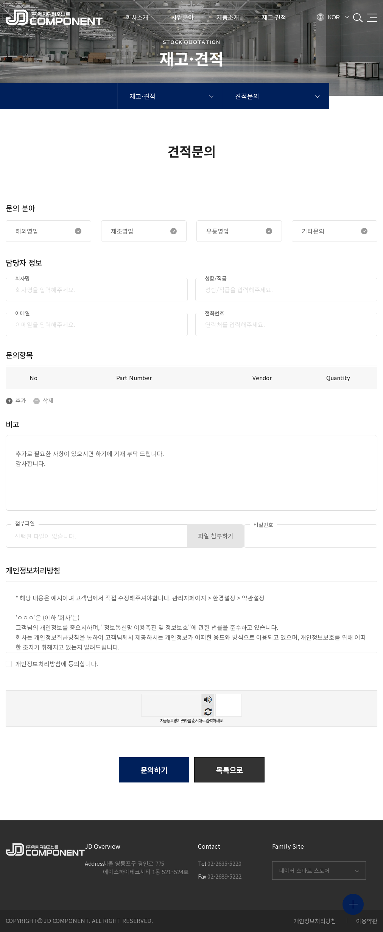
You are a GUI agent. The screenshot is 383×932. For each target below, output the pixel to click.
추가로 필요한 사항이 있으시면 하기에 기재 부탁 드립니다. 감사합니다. (191, 473)
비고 (12, 424)
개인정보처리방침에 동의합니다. (52, 663)
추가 (16, 400)
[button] (229, 769)
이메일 (22, 313)
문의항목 (19, 355)
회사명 (22, 278)
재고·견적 (142, 96)
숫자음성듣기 (208, 700)
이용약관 (366, 921)
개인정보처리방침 (315, 921)
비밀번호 (263, 524)
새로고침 (208, 711)
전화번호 (214, 313)
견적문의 (247, 96)
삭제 (43, 400)
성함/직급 (216, 278)
